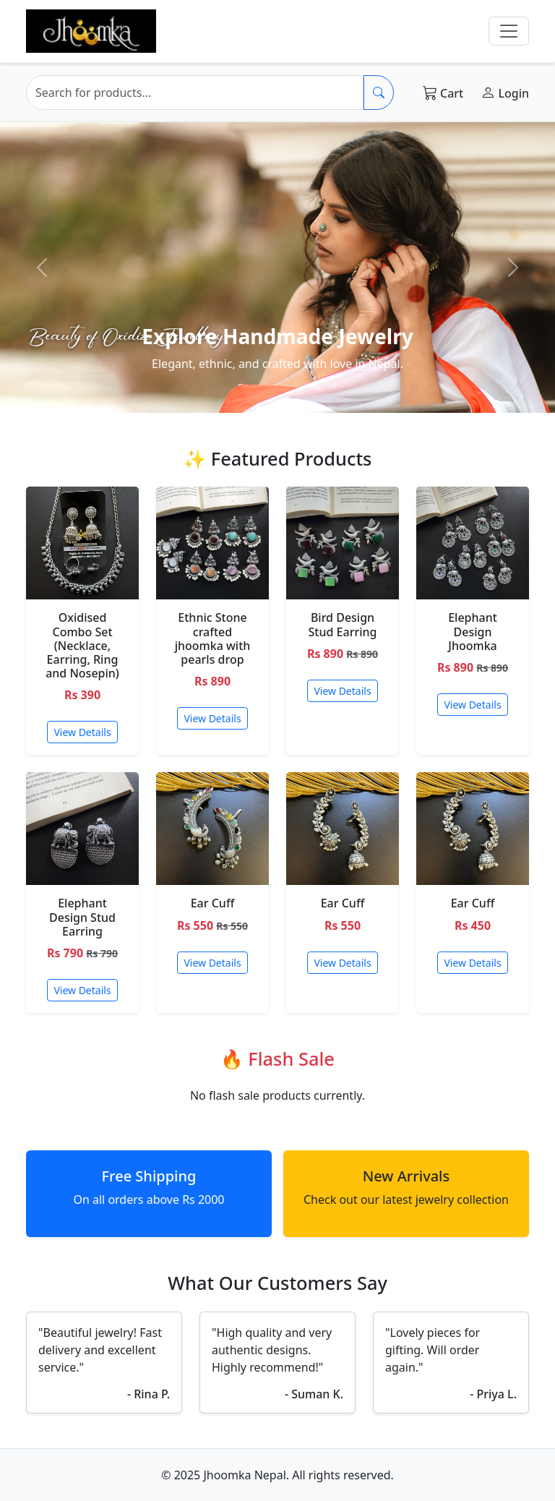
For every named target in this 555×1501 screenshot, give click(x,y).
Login (505, 92)
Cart (443, 92)
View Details (82, 732)
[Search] (194, 92)
